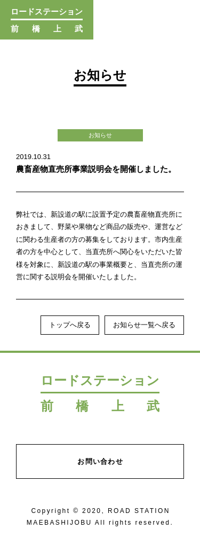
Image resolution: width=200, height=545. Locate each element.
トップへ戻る (70, 325)
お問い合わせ (100, 461)
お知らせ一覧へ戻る (144, 325)
